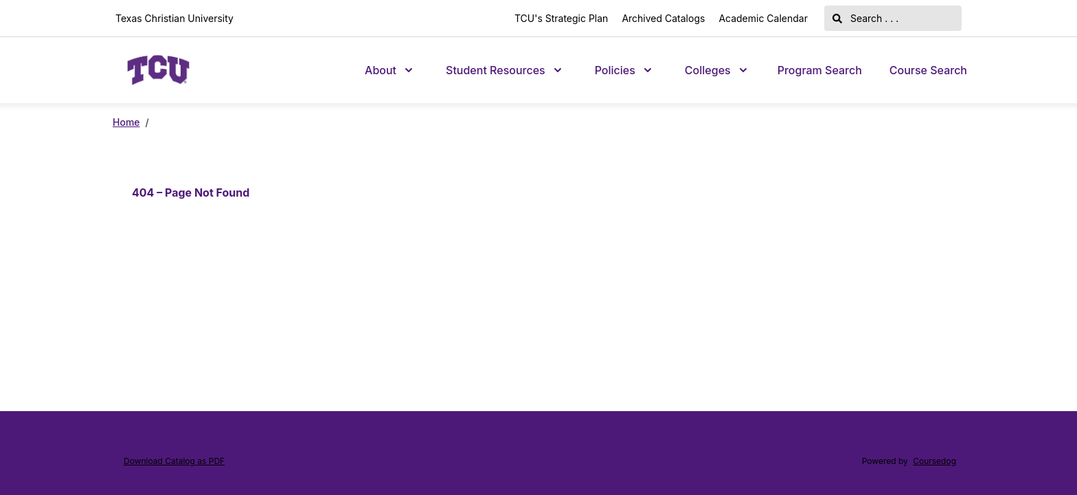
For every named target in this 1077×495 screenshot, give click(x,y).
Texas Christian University (174, 18)
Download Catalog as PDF (174, 461)
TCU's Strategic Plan (561, 18)
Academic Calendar (763, 18)
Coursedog (934, 461)
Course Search (928, 70)
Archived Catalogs (663, 18)
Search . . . (865, 18)
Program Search (820, 70)
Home (126, 122)
